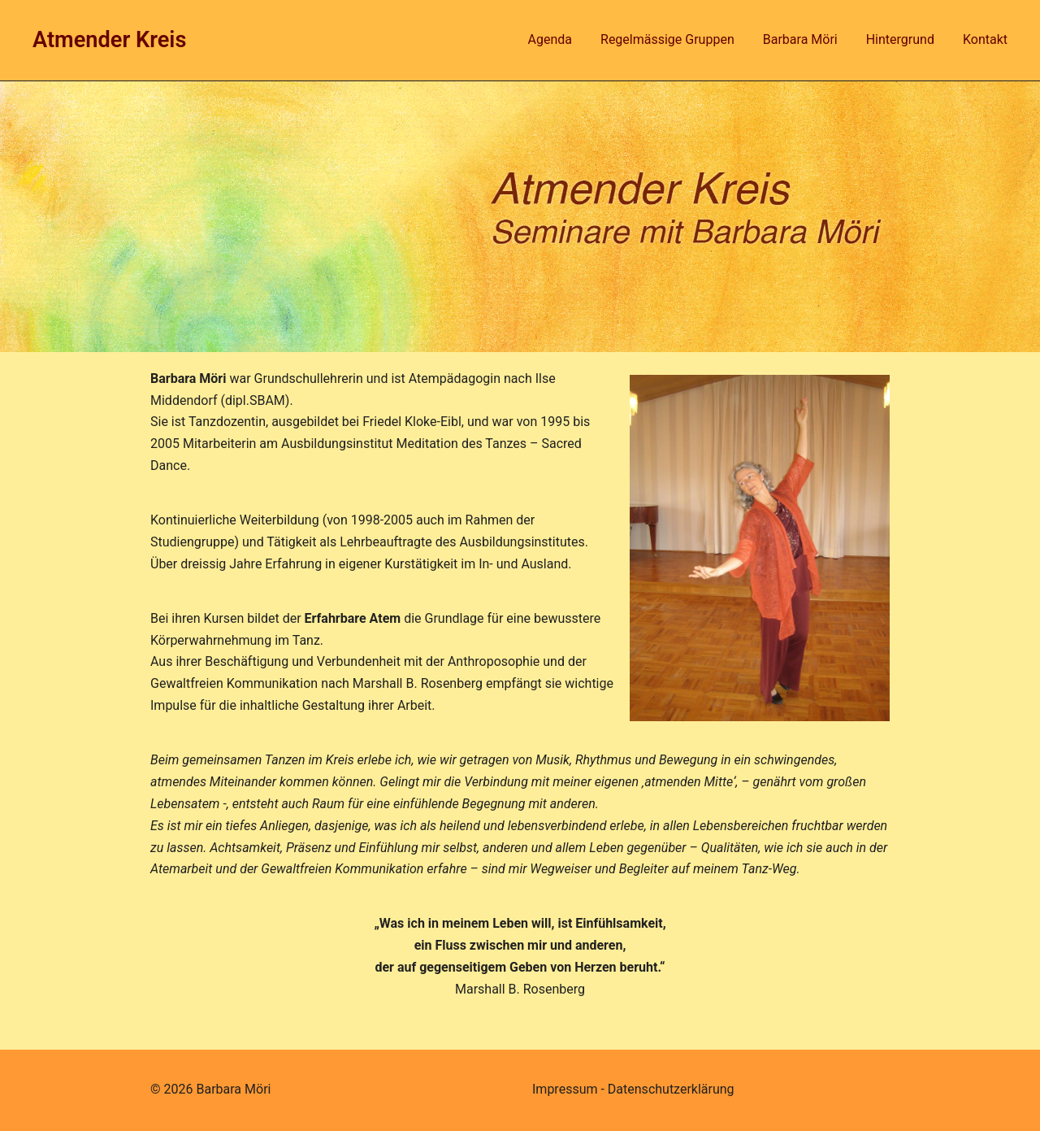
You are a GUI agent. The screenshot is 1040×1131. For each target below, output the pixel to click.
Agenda (550, 39)
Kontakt (985, 39)
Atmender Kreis (109, 40)
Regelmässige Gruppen (667, 39)
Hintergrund (900, 39)
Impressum (565, 1089)
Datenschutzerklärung (671, 1089)
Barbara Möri (800, 39)
